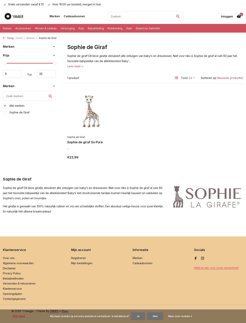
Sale (129, 28)
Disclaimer (9, 268)
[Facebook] (195, 258)
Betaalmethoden (13, 278)
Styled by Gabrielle (148, 28)
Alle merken (13, 106)
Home (20, 38)
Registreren (78, 258)
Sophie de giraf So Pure (85, 142)
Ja (138, 316)
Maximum (46, 74)
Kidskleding (115, 28)
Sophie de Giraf (16, 112)
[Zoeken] (145, 16)
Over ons (9, 258)
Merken (55, 16)
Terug (8, 38)
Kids (81, 28)
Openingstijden (12, 293)
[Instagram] (202, 258)
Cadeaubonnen (74, 16)
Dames (7, 28)
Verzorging (68, 28)
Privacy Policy (12, 273)
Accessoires (23, 28)
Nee (155, 316)
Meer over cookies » (180, 316)
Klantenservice (12, 288)
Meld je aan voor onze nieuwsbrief (216, 267)
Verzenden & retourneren (19, 283)
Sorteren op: (209, 78)
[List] (176, 78)
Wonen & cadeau (46, 28)
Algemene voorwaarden (18, 263)
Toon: (184, 78)
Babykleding (96, 28)
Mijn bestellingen (81, 263)
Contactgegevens (14, 298)
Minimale (12, 74)
